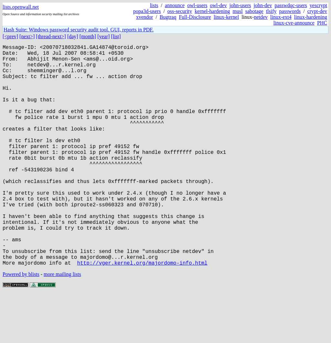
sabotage (254, 11)
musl (238, 11)
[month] (88, 36)
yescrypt (318, 5)
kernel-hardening (212, 11)
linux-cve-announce (294, 23)
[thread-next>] (51, 36)
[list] (116, 36)
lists (154, 5)
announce (175, 5)
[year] (103, 36)
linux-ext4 (281, 17)
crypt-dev (317, 11)
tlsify (271, 11)
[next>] (27, 36)
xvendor (144, 17)
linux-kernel (226, 17)
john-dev (263, 5)
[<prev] (10, 36)
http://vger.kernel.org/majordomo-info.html (142, 311)
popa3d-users (147, 11)
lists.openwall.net (21, 7)
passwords (290, 11)
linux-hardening (310, 17)
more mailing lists (62, 323)
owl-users (197, 5)
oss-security (179, 11)
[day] (72, 36)
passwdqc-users (290, 5)
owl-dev (218, 5)
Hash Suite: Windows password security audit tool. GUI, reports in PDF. (79, 29)
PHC (322, 23)
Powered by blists (21, 323)
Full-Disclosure (195, 17)
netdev (261, 17)
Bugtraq (168, 17)
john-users (240, 5)
